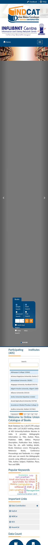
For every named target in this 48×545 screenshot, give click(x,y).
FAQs (43, 2)
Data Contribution (19, 505)
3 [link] (28, 415)
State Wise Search (21, 332)
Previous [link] (15, 415)
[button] (3, 196)
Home (7, 42)
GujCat (14, 511)
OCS (13, 522)
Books (17, 299)
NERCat (14, 516)
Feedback (32, 2)
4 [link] (32, 415)
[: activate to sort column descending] (27, 369)
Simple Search (18, 307)
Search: (24, 364)
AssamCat (15, 527)
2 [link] (24, 415)
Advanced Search (19, 314)
